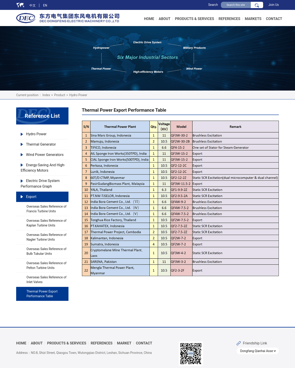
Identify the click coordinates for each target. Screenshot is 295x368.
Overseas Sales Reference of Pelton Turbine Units (46, 265)
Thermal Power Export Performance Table (41, 294)
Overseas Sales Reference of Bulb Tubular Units (46, 251)
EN (45, 5)
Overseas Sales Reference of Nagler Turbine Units (46, 237)
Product (59, 95)
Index (46, 95)
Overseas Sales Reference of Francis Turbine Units (46, 209)
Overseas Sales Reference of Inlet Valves (46, 279)
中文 (32, 5)
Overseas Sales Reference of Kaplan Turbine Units (46, 223)
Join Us (273, 5)
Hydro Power (78, 95)
